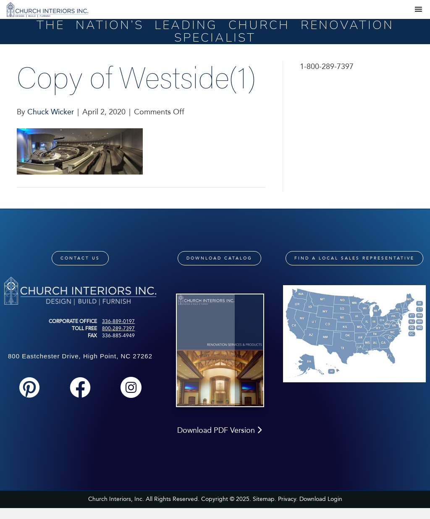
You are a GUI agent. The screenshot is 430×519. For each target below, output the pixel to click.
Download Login (320, 499)
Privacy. (288, 499)
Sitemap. (264, 499)
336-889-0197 (118, 321)
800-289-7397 (118, 328)
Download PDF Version (219, 430)
